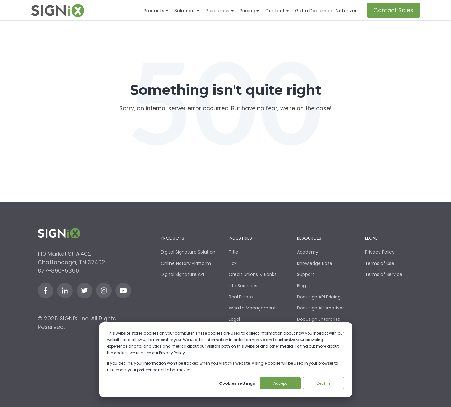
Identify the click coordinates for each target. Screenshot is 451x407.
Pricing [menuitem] (247, 11)
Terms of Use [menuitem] (379, 263)
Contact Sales (393, 10)
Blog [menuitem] (301, 285)
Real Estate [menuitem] (241, 297)
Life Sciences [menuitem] (243, 285)
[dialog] (225, 359)
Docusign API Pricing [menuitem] (319, 297)
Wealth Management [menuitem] (252, 308)
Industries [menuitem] (240, 238)
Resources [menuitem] (218, 11)
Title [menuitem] (233, 252)
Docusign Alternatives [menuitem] (321, 308)
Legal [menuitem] (234, 319)
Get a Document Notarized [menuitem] (326, 11)
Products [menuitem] (154, 11)
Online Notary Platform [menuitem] (186, 263)
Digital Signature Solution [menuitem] (188, 252)
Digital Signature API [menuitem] (182, 274)
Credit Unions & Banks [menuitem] (253, 274)
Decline (323, 383)
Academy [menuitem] (307, 252)
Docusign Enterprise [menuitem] (318, 319)
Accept (280, 383)
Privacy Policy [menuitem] (380, 252)
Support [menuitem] (305, 274)
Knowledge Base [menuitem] (314, 263)
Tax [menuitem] (233, 263)
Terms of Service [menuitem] (383, 274)
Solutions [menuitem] (185, 11)
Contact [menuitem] (275, 11)
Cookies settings (237, 383)
